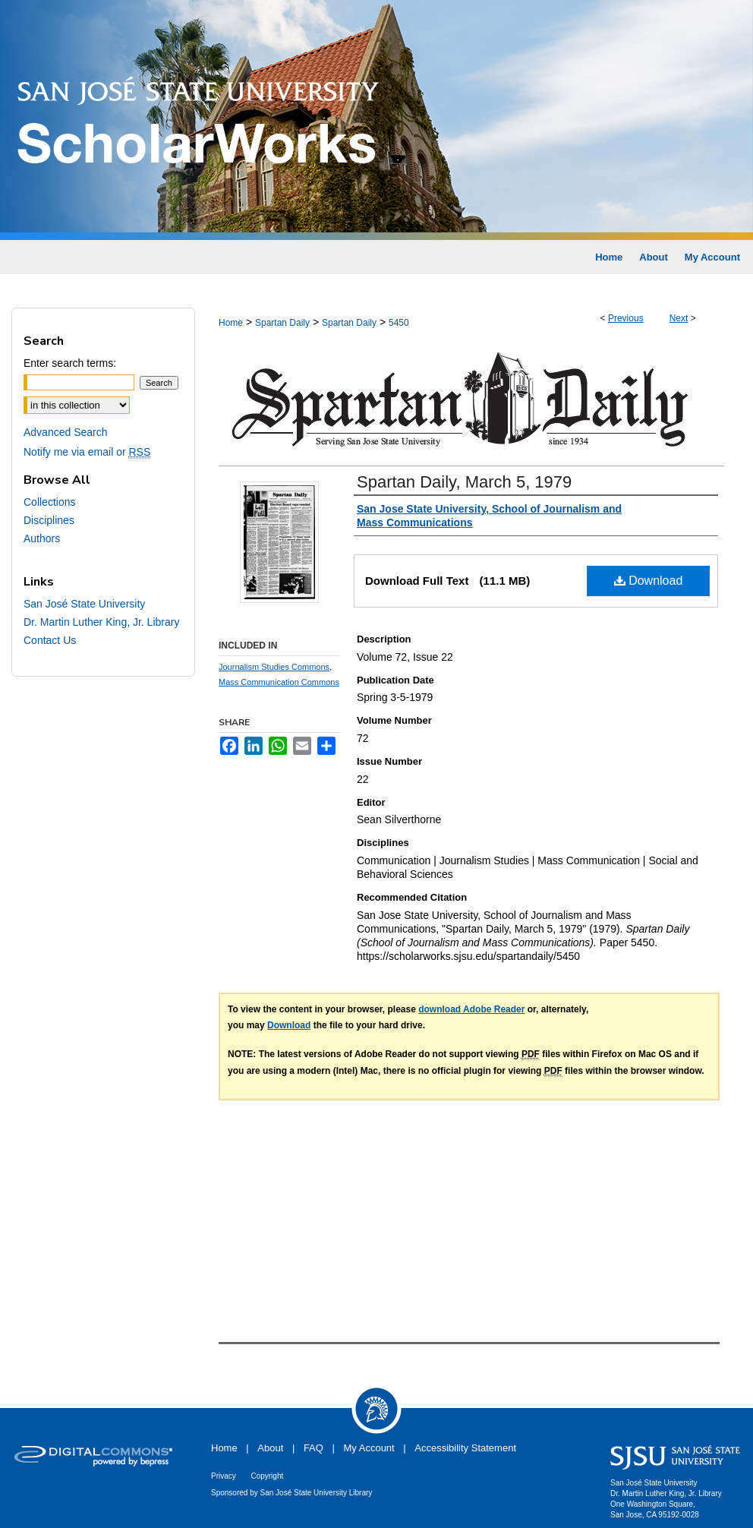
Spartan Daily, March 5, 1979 (464, 481)
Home (231, 322)
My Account (369, 1448)
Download (648, 580)
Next (679, 318)
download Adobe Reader (471, 1009)
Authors (42, 538)
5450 (399, 322)
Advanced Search (66, 432)
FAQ (313, 1448)
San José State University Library (316, 1493)
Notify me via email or (87, 452)
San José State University (84, 604)
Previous (626, 318)
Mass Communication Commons (279, 682)
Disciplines (49, 520)
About (270, 1448)
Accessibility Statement (465, 1448)
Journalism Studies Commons (274, 666)
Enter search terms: (70, 363)
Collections (49, 502)
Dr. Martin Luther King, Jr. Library (101, 622)
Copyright (266, 1476)
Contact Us (50, 640)
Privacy (223, 1476)
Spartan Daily (282, 322)
